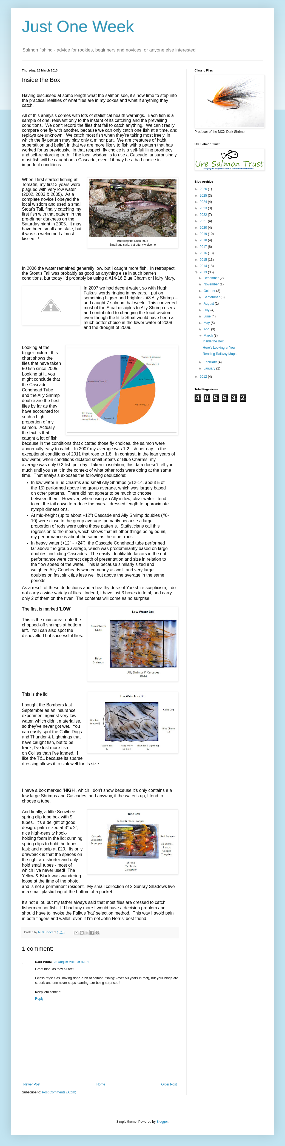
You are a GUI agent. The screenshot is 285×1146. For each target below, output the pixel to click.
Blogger (162, 1122)
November (212, 284)
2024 (204, 202)
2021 (204, 221)
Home (100, 1084)
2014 (204, 266)
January (210, 368)
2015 (204, 260)
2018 (204, 240)
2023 (204, 208)
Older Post (169, 1084)
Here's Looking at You (219, 347)
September (212, 297)
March (209, 335)
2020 (204, 228)
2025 (204, 195)
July (207, 310)
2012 (204, 377)
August (209, 303)
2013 (204, 272)
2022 (204, 215)
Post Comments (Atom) (59, 1092)
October (210, 291)
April (207, 329)
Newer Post (31, 1084)
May (207, 323)
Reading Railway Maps (219, 354)
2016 (204, 253)
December (212, 278)
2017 (204, 247)
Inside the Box (213, 341)
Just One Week (78, 26)
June (208, 316)
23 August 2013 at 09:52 (71, 962)
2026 (204, 189)
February (211, 362)
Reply (39, 999)
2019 (204, 234)
